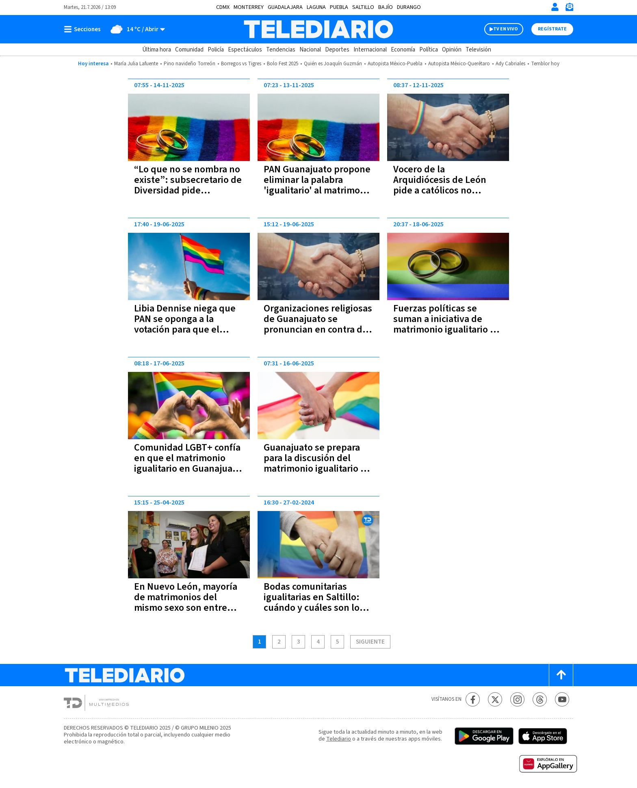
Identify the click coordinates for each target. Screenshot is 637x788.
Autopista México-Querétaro (459, 63)
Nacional (310, 49)
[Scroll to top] (561, 675)
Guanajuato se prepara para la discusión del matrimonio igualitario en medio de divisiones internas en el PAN (317, 468)
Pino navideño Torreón (189, 63)
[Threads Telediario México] (540, 699)
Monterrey (249, 7)
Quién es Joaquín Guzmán (333, 63)
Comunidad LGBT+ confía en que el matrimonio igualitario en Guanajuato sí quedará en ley (187, 463)
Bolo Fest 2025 (282, 63)
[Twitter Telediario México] (495, 699)
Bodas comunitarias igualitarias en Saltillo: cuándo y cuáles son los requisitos (314, 602)
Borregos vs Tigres (241, 63)
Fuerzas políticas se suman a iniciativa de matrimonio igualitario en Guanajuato (447, 324)
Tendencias (280, 49)
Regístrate (552, 29)
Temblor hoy (545, 63)
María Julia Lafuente (136, 63)
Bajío (385, 7)
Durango (409, 7)
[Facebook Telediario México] (473, 699)
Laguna (316, 7)
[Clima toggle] (135, 29)
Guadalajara (285, 7)
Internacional (370, 49)
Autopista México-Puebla (395, 63)
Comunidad (189, 49)
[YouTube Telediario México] (562, 699)
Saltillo (363, 7)
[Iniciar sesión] (555, 7)
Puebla (339, 7)
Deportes (337, 49)
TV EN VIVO (505, 29)
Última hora (156, 49)
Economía (403, 49)
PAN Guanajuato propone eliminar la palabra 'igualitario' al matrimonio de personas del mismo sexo (318, 190)
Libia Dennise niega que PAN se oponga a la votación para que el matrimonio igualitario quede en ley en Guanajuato (185, 334)
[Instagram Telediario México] (517, 699)
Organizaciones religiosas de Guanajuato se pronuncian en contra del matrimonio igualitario (318, 324)
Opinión (452, 49)
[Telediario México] (318, 29)
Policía (216, 49)
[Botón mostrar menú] (84, 29)
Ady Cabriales (510, 63)
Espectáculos (245, 49)
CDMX (223, 7)
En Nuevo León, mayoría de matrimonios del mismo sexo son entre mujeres (185, 602)
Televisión (478, 49)
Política (428, 49)
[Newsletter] (569, 8)
